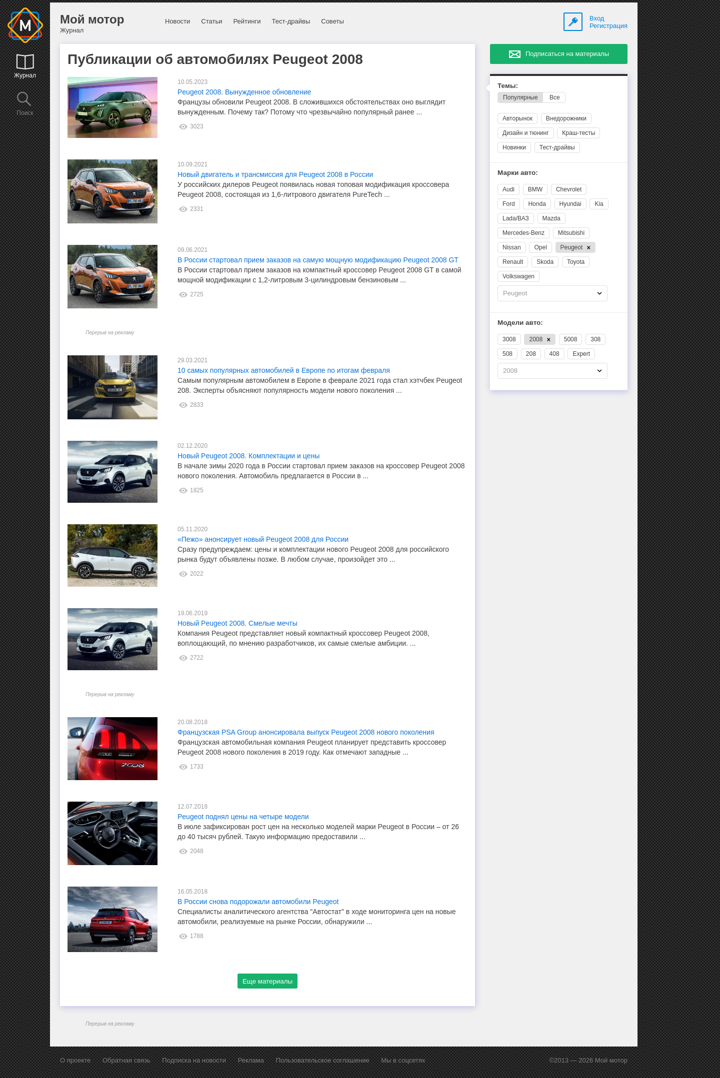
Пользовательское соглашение (322, 1060)
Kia (598, 203)
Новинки (514, 147)
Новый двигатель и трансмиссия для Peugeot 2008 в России (275, 174)
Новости (177, 21)
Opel (540, 247)
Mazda (551, 218)
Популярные (520, 97)
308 (595, 339)
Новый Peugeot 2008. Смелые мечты (238, 623)
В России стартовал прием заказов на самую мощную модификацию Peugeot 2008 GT (318, 260)
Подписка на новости (194, 1060)
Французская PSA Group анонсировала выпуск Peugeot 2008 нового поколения (306, 732)
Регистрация (609, 25)
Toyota (575, 261)
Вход (597, 18)
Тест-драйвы (291, 21)
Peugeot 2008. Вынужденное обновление (244, 92)
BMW (535, 189)
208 (531, 353)
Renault (512, 261)
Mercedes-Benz (523, 232)
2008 (539, 339)
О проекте (75, 1060)
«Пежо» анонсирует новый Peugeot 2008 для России (263, 539)
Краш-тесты (578, 132)
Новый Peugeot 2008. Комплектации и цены (249, 456)
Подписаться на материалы (567, 53)
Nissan (511, 247)
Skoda (545, 261)
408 (555, 353)
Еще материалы (267, 981)
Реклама (251, 1060)
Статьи (211, 21)
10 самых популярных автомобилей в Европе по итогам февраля (284, 370)
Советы (332, 21)
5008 (571, 339)
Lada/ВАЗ (515, 218)
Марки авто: (518, 172)
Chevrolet (569, 189)
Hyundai (571, 203)
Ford (508, 203)
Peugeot (575, 247)
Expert (581, 353)
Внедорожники (566, 118)
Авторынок (517, 118)
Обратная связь (126, 1060)
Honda (537, 203)
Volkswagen (518, 276)
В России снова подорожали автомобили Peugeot (258, 902)
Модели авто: (520, 322)
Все (555, 97)
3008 (509, 339)
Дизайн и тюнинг (525, 132)
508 (507, 353)
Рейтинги (246, 21)
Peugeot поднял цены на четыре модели (243, 817)
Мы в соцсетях (403, 1060)
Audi (508, 189)
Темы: (508, 85)
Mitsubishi (571, 232)
